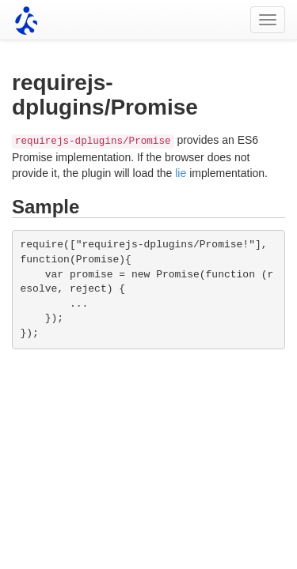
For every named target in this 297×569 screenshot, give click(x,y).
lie (180, 173)
